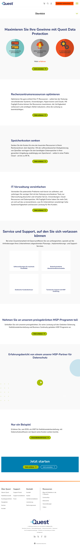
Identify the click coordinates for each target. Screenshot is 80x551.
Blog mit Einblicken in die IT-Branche (49, 493)
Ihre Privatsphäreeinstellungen (30, 530)
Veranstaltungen (47, 504)
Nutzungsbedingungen (36, 528)
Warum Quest (5, 492)
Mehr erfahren (38, 115)
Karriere (3, 505)
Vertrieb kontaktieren (32, 499)
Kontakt (3, 508)
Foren (14, 499)
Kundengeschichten (6, 499)
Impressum (55, 528)
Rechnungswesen (31, 505)
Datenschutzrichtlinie (47, 528)
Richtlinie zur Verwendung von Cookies (47, 530)
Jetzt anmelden (39, 69)
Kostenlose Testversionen (63, 3)
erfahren (42, 61)
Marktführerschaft (6, 495)
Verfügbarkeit (40, 532)
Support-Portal (17, 492)
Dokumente (46, 501)
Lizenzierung (29, 502)
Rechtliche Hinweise (26, 528)
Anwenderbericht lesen (38, 438)
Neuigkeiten (4, 502)
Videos (44, 507)
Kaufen (28, 495)
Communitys (46, 497)
